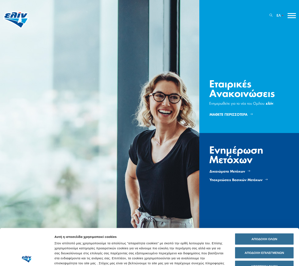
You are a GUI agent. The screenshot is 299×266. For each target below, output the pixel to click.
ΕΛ (279, 15)
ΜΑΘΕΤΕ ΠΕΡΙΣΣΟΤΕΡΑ (231, 114)
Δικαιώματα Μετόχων (230, 171)
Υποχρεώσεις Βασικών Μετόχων (239, 180)
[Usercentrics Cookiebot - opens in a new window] (27, 258)
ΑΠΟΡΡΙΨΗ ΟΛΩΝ (264, 229)
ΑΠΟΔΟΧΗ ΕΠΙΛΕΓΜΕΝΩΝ (264, 216)
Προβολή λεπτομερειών (233, 258)
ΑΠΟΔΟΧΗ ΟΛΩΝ (264, 202)
